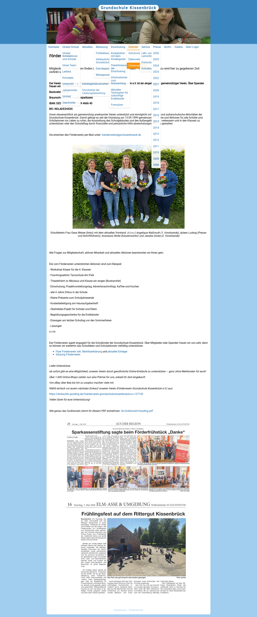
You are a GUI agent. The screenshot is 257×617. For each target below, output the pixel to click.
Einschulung (118, 47)
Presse (157, 47)
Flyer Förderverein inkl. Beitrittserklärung (79, 351)
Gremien (133, 47)
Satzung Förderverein (68, 354)
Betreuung (102, 47)
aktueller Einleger (117, 351)
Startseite (53, 47)
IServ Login (192, 47)
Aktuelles (87, 47)
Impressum (120, 610)
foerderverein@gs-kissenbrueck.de (121, 134)
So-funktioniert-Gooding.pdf (137, 410)
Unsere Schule (70, 47)
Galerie (179, 47)
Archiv (167, 47)
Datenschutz (136, 610)
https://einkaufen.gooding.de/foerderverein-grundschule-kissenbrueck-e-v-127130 (96, 394)
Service (145, 47)
